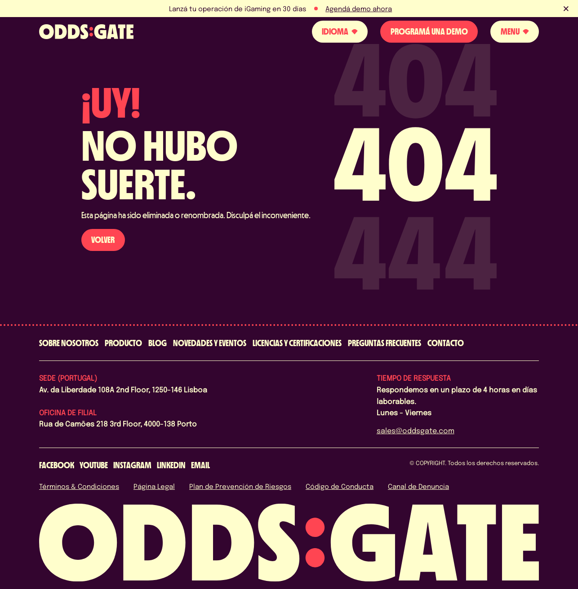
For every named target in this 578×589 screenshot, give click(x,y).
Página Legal (154, 486)
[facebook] (56, 465)
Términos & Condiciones (79, 486)
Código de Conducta (339, 486)
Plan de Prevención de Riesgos (240, 486)
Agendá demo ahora (358, 8)
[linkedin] (171, 465)
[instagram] (132, 465)
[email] (200, 465)
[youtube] (94, 465)
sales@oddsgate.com (415, 430)
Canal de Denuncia (418, 486)
